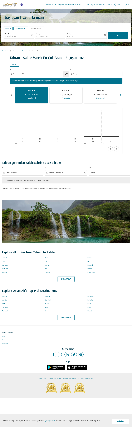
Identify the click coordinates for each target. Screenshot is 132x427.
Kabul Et (120, 421)
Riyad (89, 261)
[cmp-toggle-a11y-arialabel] (66, 74)
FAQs (3, 337)
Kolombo (90, 300)
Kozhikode (5, 269)
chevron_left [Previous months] (11, 95)
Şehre (45, 378)
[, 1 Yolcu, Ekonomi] (19, 28)
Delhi (46, 269)
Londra (89, 269)
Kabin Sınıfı (92, 168)
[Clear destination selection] (120, 74)
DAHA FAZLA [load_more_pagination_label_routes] (66, 279)
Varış (47, 168)
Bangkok (47, 296)
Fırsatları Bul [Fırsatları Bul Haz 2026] (66, 98)
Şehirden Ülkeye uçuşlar (69, 378)
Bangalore (90, 296)
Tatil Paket (86, 4)
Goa (46, 311)
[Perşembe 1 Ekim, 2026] (110, 136)
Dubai (46, 258)
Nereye (38, 34)
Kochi (46, 261)
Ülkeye (40, 378)
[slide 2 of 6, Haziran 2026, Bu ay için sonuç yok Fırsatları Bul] (66, 95)
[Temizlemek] (32, 35)
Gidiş (69, 34)
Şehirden (80, 378)
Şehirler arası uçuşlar (55, 378)
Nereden (7, 34)
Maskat (4, 258)
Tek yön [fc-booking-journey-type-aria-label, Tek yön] (7, 28)
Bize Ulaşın (5, 343)
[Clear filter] (41, 172)
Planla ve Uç (51, 4)
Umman (24, 51)
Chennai (47, 265)
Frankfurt (5, 311)
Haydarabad (91, 272)
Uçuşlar (15, 51)
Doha (3, 261)
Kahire (89, 258)
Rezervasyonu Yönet (73, 4)
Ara (118, 35)
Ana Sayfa (5, 51)
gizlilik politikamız (50, 421)
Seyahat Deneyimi (98, 4)
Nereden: (12, 70)
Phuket (89, 311)
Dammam (5, 265)
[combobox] (18, 36)
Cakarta (47, 272)
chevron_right (116, 149)
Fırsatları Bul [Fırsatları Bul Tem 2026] (100, 98)
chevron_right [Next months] (120, 95)
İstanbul (90, 265)
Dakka (47, 304)
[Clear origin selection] (60, 74)
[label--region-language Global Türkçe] (122, 4)
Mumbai (4, 300)
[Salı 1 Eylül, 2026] (92, 136)
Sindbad (109, 4)
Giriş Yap (61, 4)
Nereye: (72, 70)
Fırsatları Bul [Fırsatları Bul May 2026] (32, 98)
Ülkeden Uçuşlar (89, 378)
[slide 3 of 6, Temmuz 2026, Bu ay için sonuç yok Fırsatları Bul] (100, 95)
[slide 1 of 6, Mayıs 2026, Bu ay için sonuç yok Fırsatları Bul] (31, 95)
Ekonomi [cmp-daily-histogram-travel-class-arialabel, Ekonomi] (13, 65)
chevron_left (110, 149)
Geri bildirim (6, 340)
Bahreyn (4, 272)
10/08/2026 (71, 36)
